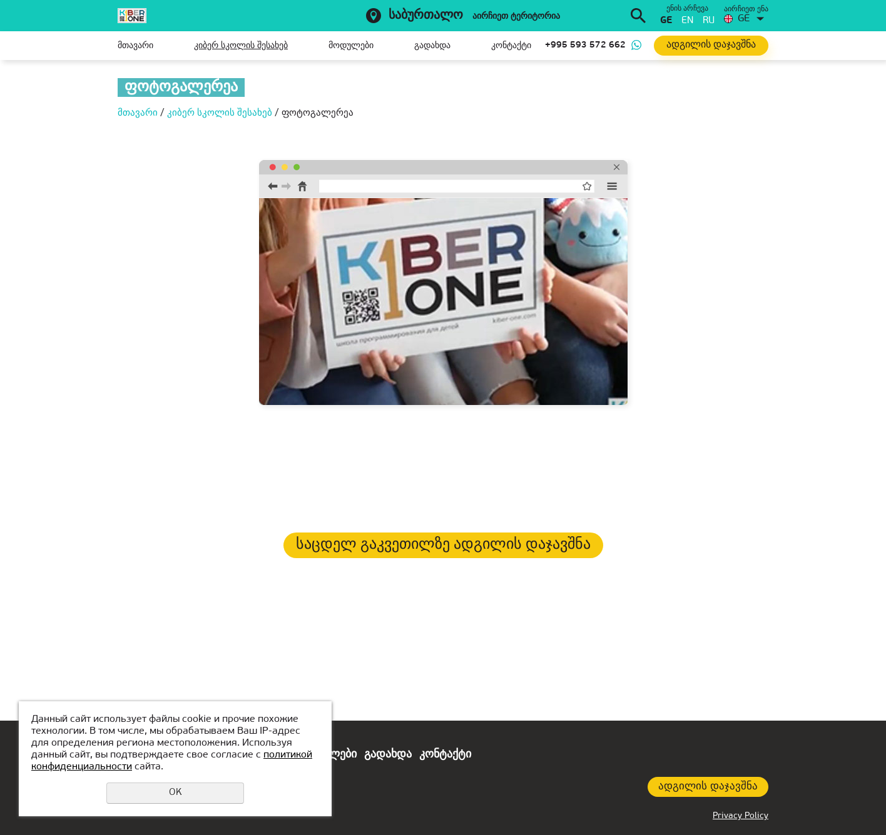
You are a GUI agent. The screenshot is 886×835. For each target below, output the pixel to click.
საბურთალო (426, 15)
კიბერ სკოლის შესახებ (241, 46)
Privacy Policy (740, 816)
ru (709, 21)
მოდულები (351, 46)
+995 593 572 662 (585, 45)
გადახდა (432, 46)
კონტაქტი (511, 46)
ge (666, 21)
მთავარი (135, 46)
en (687, 21)
